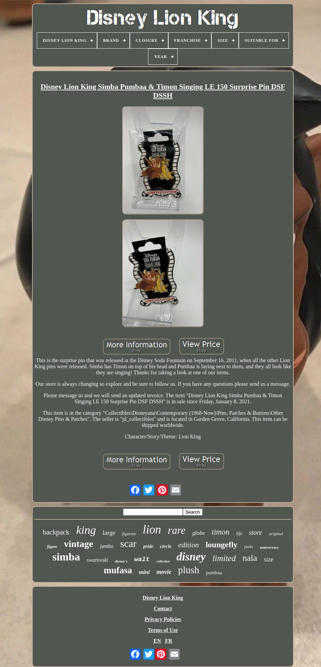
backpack (56, 532)
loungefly (222, 544)
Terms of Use (163, 630)
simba (66, 557)
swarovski (97, 560)
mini (144, 572)
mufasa (118, 570)
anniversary (269, 547)
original (276, 533)
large (109, 532)
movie (163, 572)
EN (157, 641)
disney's (121, 561)
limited (224, 558)
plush (188, 569)
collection (163, 561)
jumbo (107, 546)
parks (248, 546)
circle (165, 546)
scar (128, 543)
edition (188, 545)
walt (142, 559)
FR (168, 641)
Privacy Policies (163, 619)
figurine (129, 533)
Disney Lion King (163, 598)
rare (176, 530)
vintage (78, 544)
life (239, 533)
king (86, 530)
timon (220, 532)
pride (148, 546)
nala (249, 558)
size (268, 559)
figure (52, 546)
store (255, 532)
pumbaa (214, 572)
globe (198, 533)
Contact (163, 608)
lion (152, 529)
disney (191, 557)
